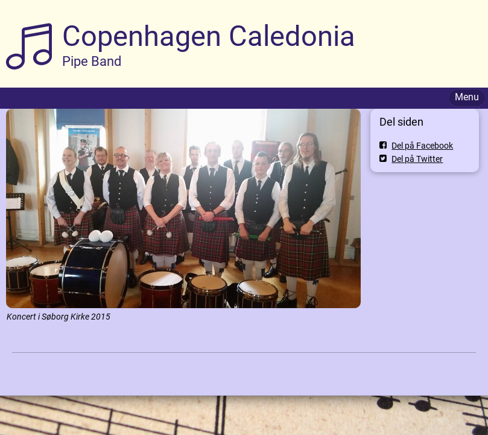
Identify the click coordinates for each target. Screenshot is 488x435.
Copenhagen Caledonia (208, 36)
